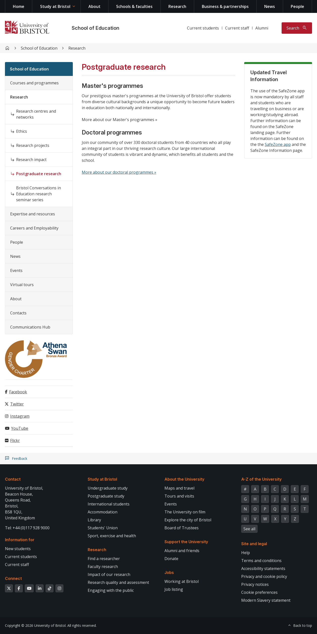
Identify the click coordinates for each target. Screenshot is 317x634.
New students (18, 548)
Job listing (173, 589)
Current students (203, 28)
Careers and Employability (34, 228)
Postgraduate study (106, 496)
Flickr (15, 440)
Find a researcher (104, 558)
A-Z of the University (261, 479)
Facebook (18, 392)
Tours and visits (179, 496)
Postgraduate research (38, 173)
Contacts (18, 313)
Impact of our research (109, 574)
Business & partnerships (225, 6)
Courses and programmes (34, 83)
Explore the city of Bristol (187, 520)
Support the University (186, 541)
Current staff (237, 28)
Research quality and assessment (118, 582)
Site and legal (254, 543)
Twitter (17, 404)
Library (94, 520)
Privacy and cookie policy (264, 576)
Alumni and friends (181, 550)
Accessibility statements (263, 568)
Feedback (19, 458)
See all (249, 529)
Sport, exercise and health (112, 535)
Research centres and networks (36, 114)
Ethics (21, 131)
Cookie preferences (259, 592)
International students (109, 504)
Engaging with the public (111, 590)
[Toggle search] (297, 28)
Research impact (31, 159)
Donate (171, 558)
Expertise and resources (32, 214)
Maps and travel (179, 488)
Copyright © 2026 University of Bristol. (35, 625)
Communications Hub (30, 327)
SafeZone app (278, 144)
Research (177, 6)
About (94, 6)
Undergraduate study (108, 488)
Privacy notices (255, 584)
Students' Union (103, 528)
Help (245, 552)
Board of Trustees (181, 528)
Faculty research (103, 566)
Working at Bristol (181, 581)
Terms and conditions (261, 560)
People (297, 6)
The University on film (184, 512)
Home (18, 6)
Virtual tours (22, 284)
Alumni (261, 28)
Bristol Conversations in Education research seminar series (38, 193)
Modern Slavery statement (266, 600)
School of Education (95, 28)
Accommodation (102, 512)
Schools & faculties (134, 6)
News (269, 6)
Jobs (169, 572)
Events (16, 270)
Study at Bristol (55, 6)
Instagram (19, 416)
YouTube (19, 428)
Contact (13, 479)
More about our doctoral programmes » (119, 172)
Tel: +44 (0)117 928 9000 (27, 528)
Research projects (32, 145)
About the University (184, 479)
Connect (13, 578)
